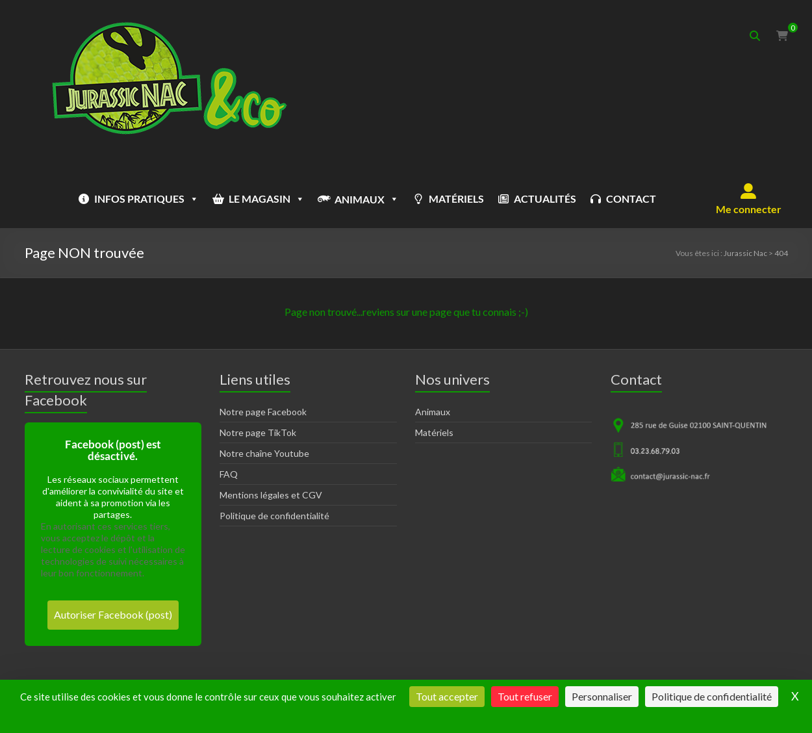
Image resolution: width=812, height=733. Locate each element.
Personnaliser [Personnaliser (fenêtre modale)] (602, 696)
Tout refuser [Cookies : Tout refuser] (525, 696)
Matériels (434, 432)
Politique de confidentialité (274, 515)
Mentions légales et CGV (271, 494)
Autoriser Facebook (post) (113, 614)
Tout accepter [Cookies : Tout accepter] (447, 696)
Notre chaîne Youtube (264, 453)
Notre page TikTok (258, 432)
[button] (748, 199)
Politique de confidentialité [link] (712, 696)
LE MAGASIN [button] (267, 199)
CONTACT (631, 198)
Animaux (432, 411)
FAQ (229, 474)
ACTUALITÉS (545, 198)
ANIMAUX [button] (367, 199)
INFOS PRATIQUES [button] (146, 199)
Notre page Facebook (263, 411)
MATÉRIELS (456, 198)
